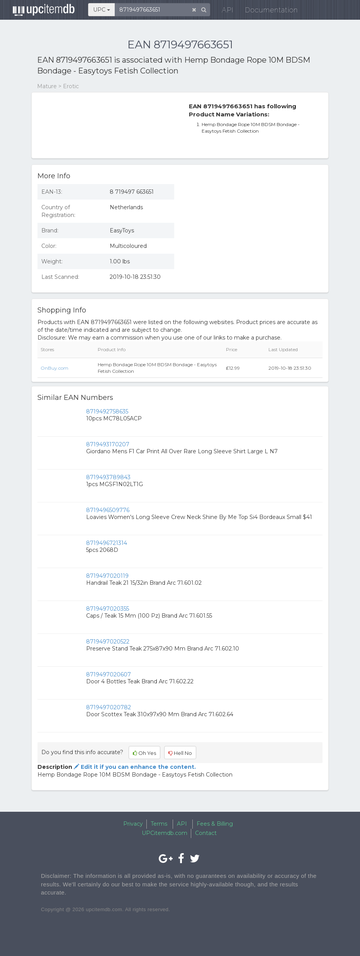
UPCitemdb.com (164, 833)
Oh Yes (144, 753)
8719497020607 (108, 674)
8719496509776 (107, 510)
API (222, 11)
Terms (159, 823)
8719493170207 (107, 444)
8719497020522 (107, 641)
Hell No (180, 753)
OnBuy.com (54, 368)
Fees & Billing (215, 823)
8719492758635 (107, 411)
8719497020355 (107, 608)
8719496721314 (106, 542)
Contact (206, 833)
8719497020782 (108, 707)
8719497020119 (107, 575)
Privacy (133, 823)
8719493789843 (108, 477)
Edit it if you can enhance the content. (134, 766)
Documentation (266, 11)
